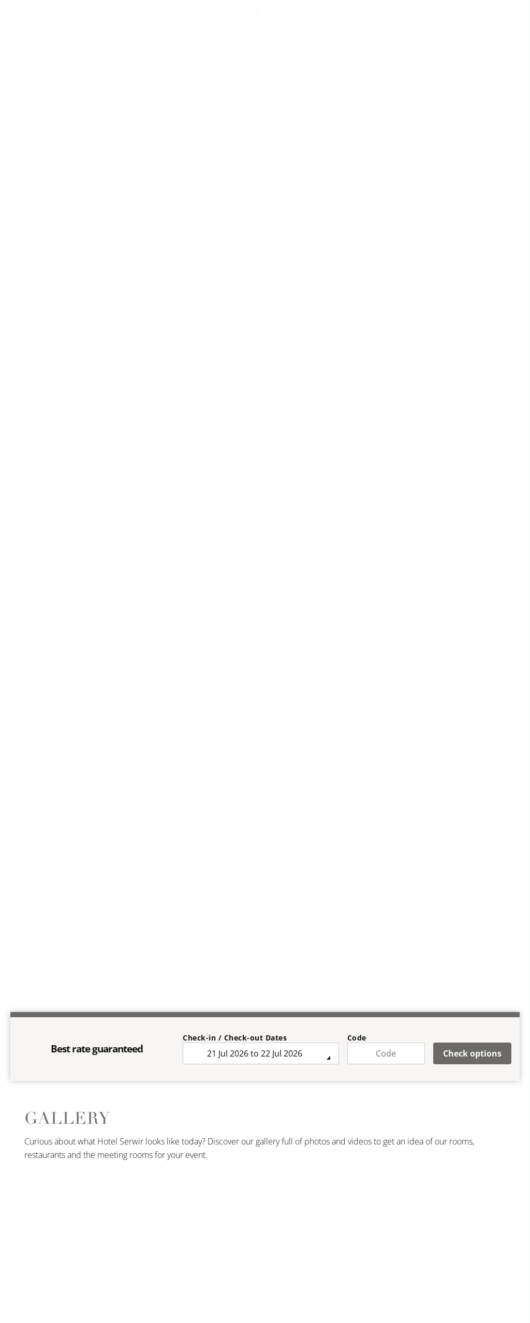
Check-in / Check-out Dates (235, 1038)
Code (356, 1038)
